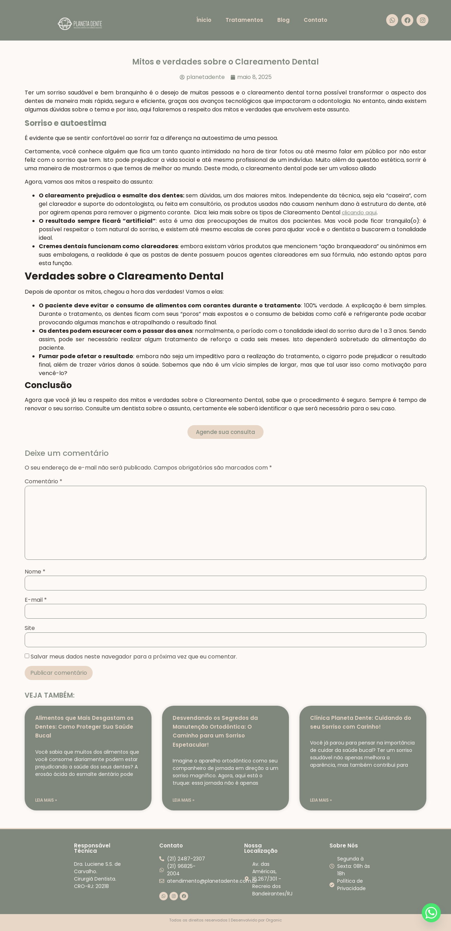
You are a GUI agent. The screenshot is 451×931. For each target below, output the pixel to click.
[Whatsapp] (431, 912)
